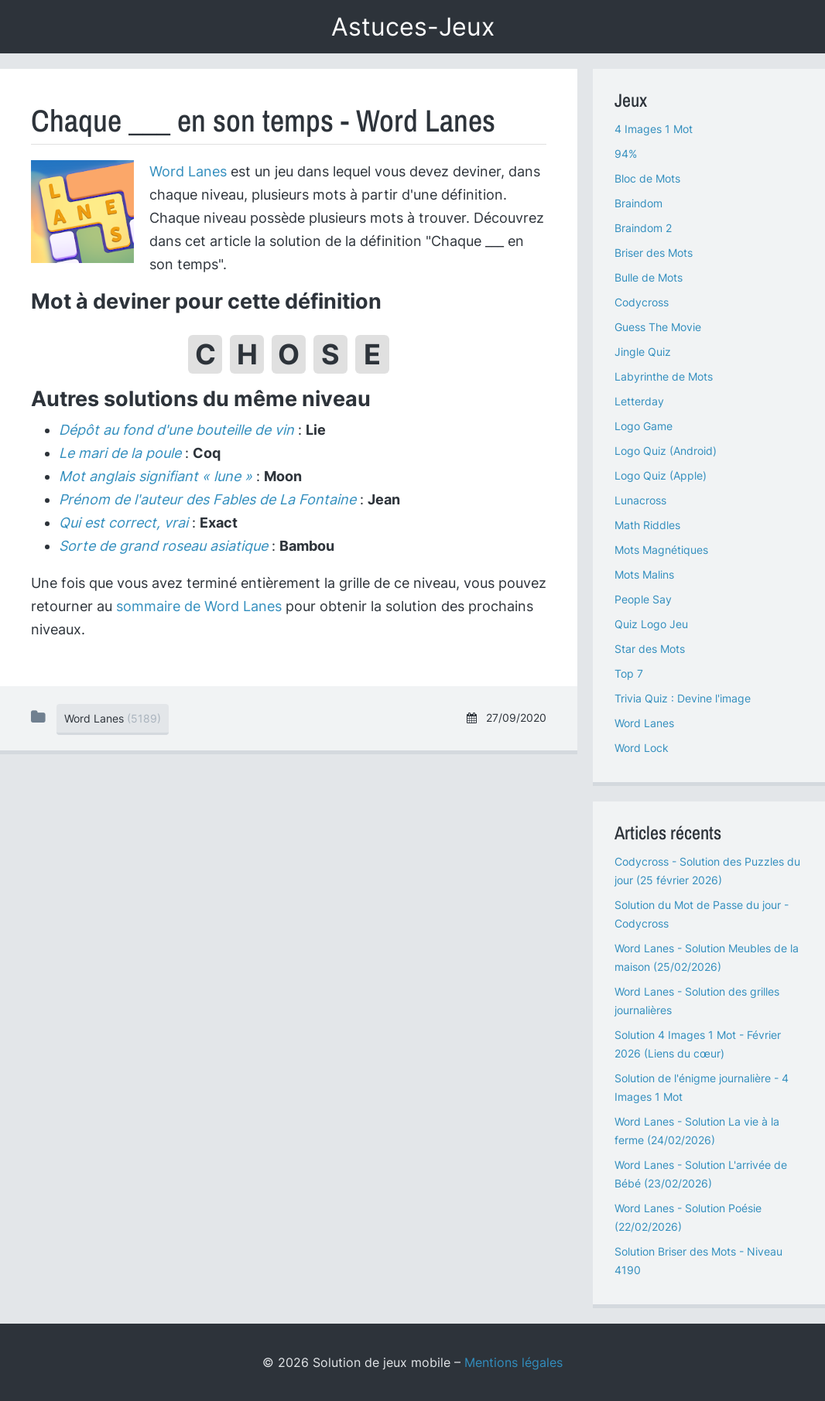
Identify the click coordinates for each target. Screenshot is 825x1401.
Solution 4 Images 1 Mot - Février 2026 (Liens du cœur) (697, 1044)
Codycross (641, 302)
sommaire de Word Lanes (199, 606)
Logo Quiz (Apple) (660, 475)
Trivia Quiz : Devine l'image (682, 698)
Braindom (638, 203)
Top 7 (628, 673)
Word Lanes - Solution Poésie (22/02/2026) (688, 1217)
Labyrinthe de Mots (663, 376)
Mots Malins (644, 574)
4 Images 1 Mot (653, 128)
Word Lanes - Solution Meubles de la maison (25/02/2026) (706, 957)
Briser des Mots (653, 252)
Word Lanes (188, 171)
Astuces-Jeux (413, 27)
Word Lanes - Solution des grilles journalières (696, 1001)
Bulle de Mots (648, 277)
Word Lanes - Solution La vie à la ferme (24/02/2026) (696, 1130)
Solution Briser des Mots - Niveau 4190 (698, 1260)
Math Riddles (647, 524)
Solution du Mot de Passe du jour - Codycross (701, 914)
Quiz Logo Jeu (651, 623)
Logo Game (643, 425)
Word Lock (641, 747)
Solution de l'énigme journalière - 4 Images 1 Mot (701, 1087)
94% (625, 153)
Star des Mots (649, 648)
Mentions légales (513, 1362)
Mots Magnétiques (661, 549)
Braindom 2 (643, 227)
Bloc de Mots (647, 178)
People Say (643, 599)
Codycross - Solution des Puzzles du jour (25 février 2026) (707, 871)
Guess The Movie (657, 326)
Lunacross (640, 500)
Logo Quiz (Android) (665, 450)
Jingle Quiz (642, 351)
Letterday (639, 401)
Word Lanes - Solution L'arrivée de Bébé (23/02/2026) (700, 1174)
